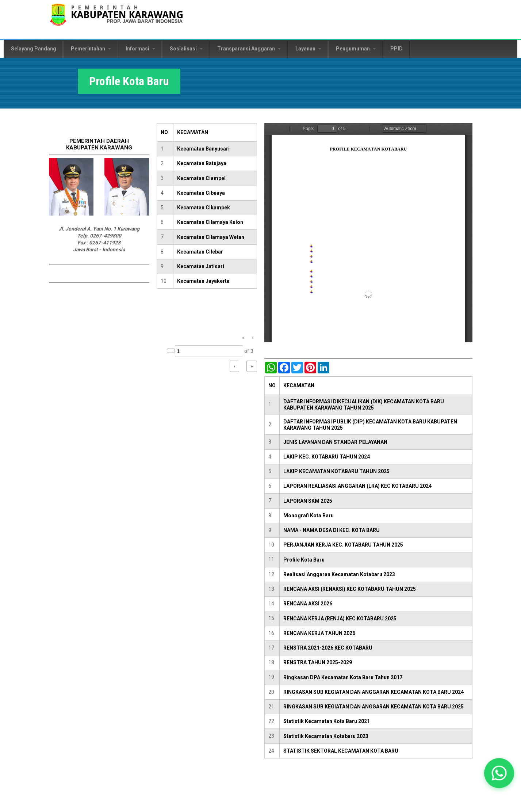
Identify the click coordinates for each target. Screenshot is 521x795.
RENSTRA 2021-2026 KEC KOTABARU (327, 648)
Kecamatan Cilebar (200, 252)
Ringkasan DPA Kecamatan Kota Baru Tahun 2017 (342, 677)
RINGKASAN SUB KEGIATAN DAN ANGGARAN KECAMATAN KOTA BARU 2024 (373, 692)
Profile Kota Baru (304, 560)
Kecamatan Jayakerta (203, 281)
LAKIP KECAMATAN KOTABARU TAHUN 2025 (336, 471)
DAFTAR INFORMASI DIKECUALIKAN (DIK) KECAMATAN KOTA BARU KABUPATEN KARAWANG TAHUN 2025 (363, 405)
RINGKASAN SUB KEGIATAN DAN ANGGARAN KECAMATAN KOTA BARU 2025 (373, 707)
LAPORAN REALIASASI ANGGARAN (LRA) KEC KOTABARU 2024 (357, 486)
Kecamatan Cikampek (203, 207)
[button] (499, 773)
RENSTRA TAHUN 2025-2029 (317, 662)
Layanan (308, 49)
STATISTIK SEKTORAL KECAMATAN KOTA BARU (340, 751)
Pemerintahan (91, 49)
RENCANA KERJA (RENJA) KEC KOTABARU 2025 (340, 618)
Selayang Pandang (33, 49)
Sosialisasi (186, 49)
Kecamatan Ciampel (201, 178)
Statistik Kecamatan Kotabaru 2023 (325, 736)
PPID (396, 49)
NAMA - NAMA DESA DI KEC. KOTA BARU (331, 530)
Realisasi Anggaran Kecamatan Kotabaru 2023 (339, 574)
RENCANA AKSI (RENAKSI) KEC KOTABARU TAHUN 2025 (349, 589)
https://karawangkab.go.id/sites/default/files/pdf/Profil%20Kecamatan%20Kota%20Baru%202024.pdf (368, 232)
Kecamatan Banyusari (203, 149)
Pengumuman (356, 49)
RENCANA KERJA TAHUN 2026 (319, 633)
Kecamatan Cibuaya (201, 193)
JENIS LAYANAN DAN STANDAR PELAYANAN (335, 442)
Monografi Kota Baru (308, 515)
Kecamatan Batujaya (201, 163)
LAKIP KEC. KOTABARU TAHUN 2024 (326, 457)
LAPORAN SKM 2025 (307, 501)
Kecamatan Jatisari (200, 266)
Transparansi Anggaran (249, 49)
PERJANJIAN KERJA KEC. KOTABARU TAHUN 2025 (343, 545)
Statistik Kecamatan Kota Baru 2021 (326, 721)
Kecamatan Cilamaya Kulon (210, 222)
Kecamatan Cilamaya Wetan (210, 237)
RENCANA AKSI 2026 (307, 603)
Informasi (140, 49)
